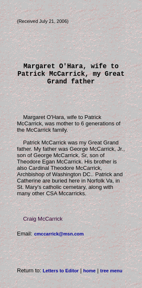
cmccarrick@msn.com (59, 238)
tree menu (111, 275)
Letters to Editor (61, 275)
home (89, 275)
